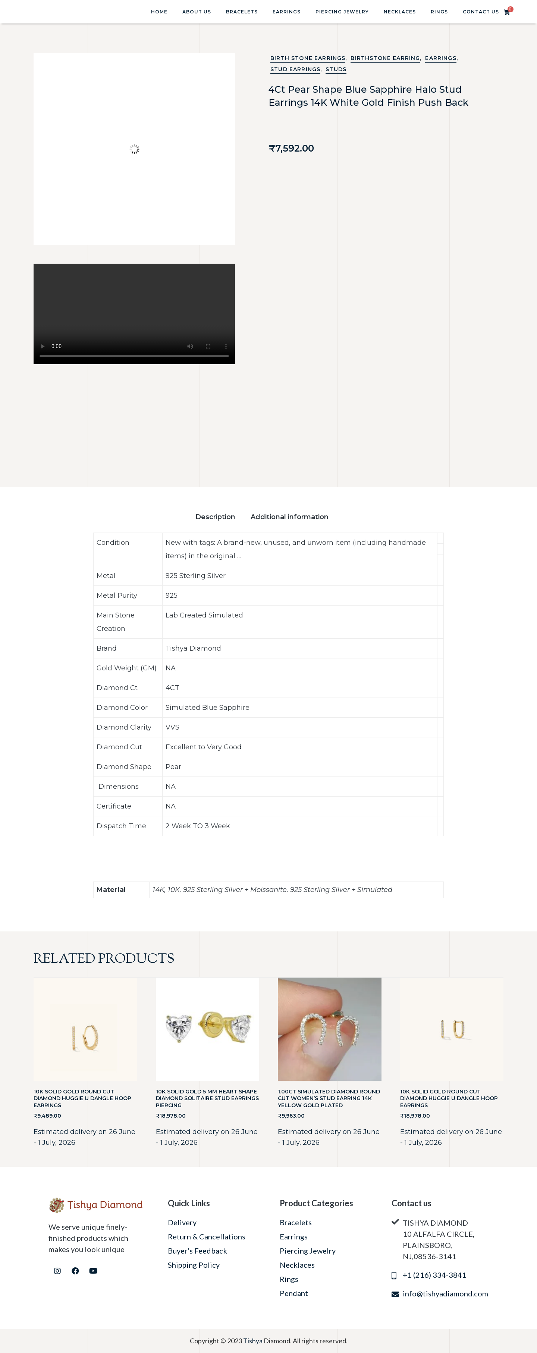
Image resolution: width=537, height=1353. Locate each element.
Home (159, 12)
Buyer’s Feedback (197, 1250)
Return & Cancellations (206, 1236)
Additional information (290, 517)
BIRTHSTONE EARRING (385, 58)
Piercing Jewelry (342, 12)
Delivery (182, 1222)
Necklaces (400, 12)
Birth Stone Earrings (307, 58)
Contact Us (481, 12)
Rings (439, 12)
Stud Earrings (295, 69)
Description (215, 517)
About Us (196, 12)
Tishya (253, 1341)
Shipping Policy (194, 1264)
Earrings (287, 12)
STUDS (336, 69)
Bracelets (242, 12)
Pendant (294, 1293)
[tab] (222, 517)
